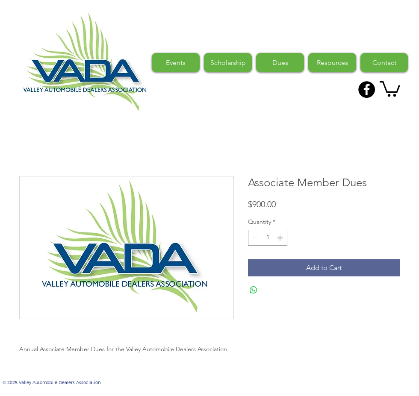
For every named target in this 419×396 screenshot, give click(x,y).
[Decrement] (254, 237)
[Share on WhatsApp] (253, 290)
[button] (390, 88)
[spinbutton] (267, 237)
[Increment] (280, 237)
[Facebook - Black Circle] (366, 89)
